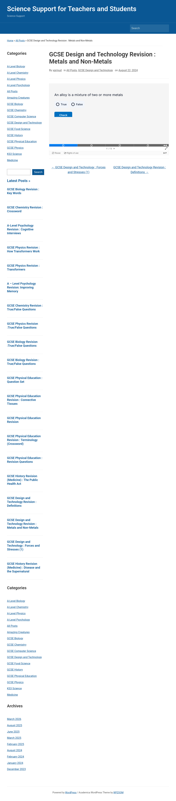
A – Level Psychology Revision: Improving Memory (21, 287)
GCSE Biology (15, 104)
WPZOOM (118, 792)
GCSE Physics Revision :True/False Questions (22, 325)
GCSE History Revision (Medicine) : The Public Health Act (22, 479)
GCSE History (15, 135)
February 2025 (15, 744)
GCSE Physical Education (22, 141)
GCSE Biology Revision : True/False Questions (23, 361)
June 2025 (13, 731)
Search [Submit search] (164, 28)
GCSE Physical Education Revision (24, 420)
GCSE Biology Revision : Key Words (23, 191)
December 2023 (16, 769)
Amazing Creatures (18, 97)
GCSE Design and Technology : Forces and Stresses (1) (23, 545)
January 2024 (15, 763)
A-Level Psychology (18, 85)
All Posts (20, 40)
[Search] (146, 28)
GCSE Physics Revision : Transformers (23, 267)
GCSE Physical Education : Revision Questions (24, 459)
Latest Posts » (18, 181)
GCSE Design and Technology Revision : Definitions (21, 501)
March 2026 (14, 719)
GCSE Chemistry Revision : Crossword (25, 209)
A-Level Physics (16, 79)
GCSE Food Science (18, 129)
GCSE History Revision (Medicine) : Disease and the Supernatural (23, 567)
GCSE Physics (15, 147)
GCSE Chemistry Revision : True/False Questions (25, 307)
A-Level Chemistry (17, 72)
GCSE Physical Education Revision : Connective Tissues (24, 399)
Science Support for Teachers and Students (71, 9)
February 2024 (15, 756)
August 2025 (14, 725)
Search (38, 172)
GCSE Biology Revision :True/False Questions (22, 343)
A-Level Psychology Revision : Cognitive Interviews (20, 229)
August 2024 (14, 750)
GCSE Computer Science (21, 116)
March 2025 (14, 737)
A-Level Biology (16, 66)
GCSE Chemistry (16, 110)
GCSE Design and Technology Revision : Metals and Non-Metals (22, 523)
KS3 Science (14, 154)
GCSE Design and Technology (24, 122)
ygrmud (57, 70)
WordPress (71, 792)
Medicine (12, 160)
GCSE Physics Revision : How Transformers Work (23, 249)
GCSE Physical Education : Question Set (24, 379)
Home (10, 40)
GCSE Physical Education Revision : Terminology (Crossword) (24, 439)
